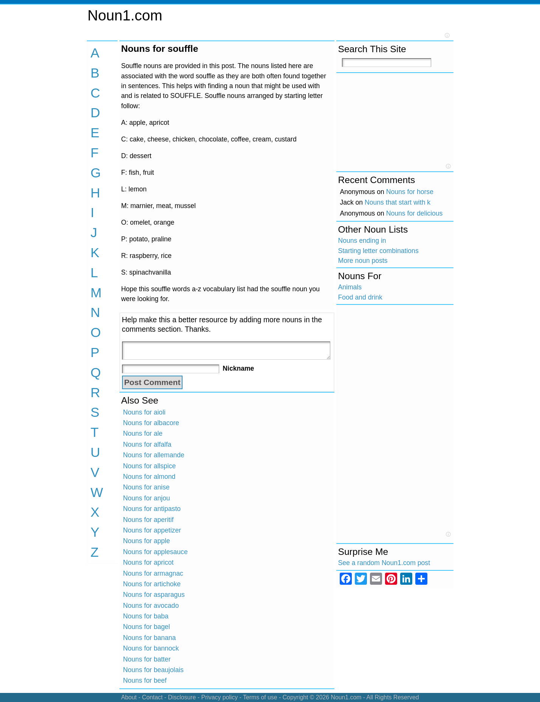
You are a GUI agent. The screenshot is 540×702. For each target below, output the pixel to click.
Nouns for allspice (149, 466)
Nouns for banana (149, 637)
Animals (350, 287)
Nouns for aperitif (148, 519)
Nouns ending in (362, 240)
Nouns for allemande (153, 455)
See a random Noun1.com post (384, 563)
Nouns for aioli (144, 412)
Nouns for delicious (414, 213)
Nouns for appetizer (152, 530)
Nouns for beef (145, 680)
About (128, 697)
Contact (152, 697)
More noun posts (363, 260)
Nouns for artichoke (152, 584)
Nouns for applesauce (155, 552)
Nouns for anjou (146, 498)
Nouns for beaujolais (153, 670)
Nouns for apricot (148, 562)
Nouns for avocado (151, 605)
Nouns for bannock (151, 648)
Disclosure (182, 697)
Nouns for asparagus (154, 594)
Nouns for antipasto (152, 509)
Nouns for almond (149, 476)
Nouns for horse (409, 192)
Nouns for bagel (146, 627)
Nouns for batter (147, 659)
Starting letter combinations (378, 251)
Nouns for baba (146, 616)
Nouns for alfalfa (147, 444)
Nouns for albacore (151, 423)
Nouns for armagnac (153, 573)
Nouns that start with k (397, 202)
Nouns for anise (146, 487)
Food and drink (360, 297)
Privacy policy (219, 697)
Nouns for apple (146, 541)
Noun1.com (125, 15)
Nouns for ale (143, 433)
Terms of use (260, 697)
